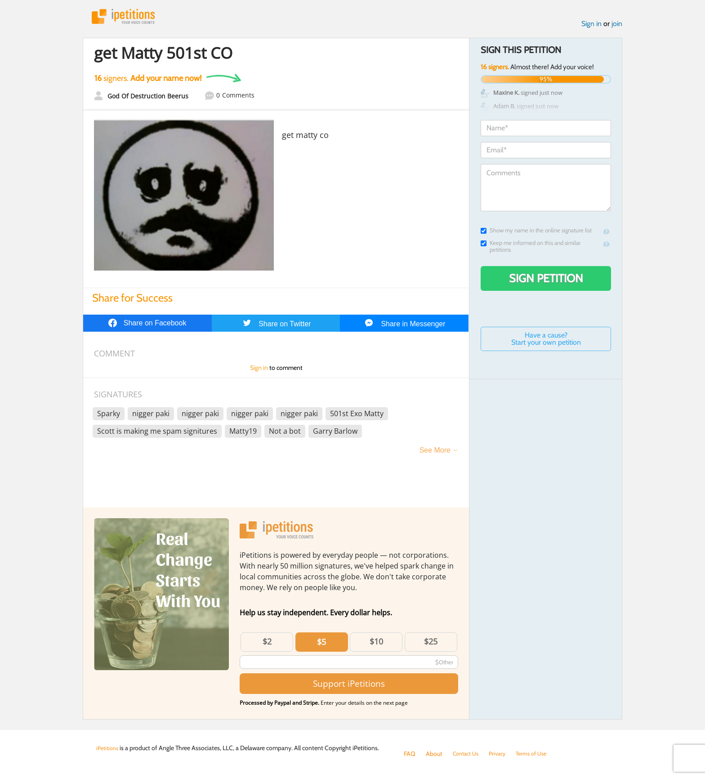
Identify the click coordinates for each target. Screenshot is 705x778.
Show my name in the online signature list (536, 233)
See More (435, 453)
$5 (321, 644)
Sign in (591, 26)
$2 (267, 644)
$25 (430, 644)
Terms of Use (539, 754)
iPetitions (129, 18)
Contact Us (468, 754)
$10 (376, 644)
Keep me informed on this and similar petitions (530, 249)
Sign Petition (546, 281)
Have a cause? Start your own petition (546, 341)
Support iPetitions (349, 686)
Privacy (502, 754)
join (616, 26)
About (434, 754)
